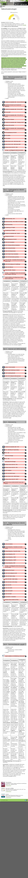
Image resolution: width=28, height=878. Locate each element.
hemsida (24, 25)
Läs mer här (8, 785)
